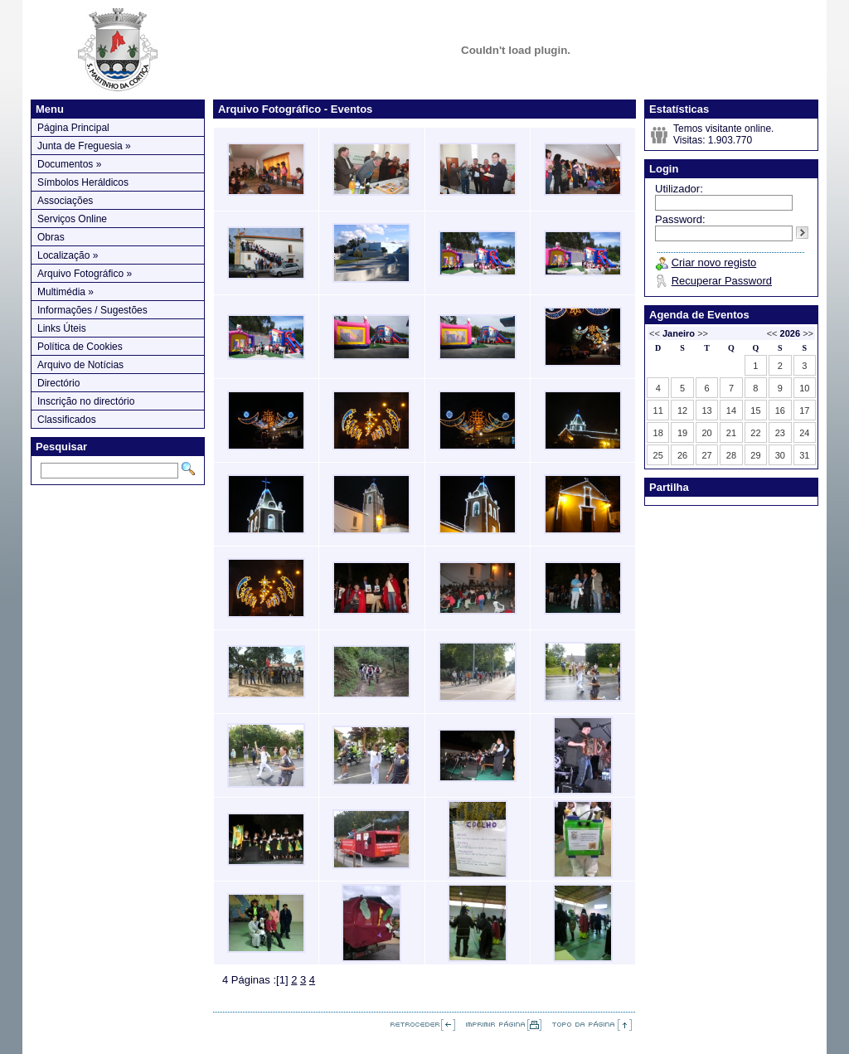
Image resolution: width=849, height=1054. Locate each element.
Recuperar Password (722, 280)
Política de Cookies (80, 346)
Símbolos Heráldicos (83, 182)
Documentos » (69, 164)
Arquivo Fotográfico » (84, 273)
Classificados (66, 419)
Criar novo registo (714, 262)
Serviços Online (72, 219)
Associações (65, 200)
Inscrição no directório (85, 401)
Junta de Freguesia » (84, 146)
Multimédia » (65, 292)
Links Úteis (61, 328)
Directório (58, 383)
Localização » (67, 255)
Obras (51, 237)
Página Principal (73, 128)
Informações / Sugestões (92, 310)
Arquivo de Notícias (80, 365)
